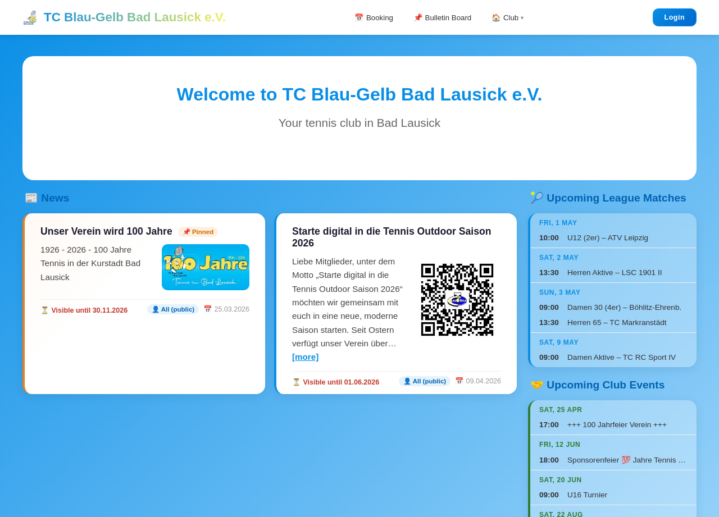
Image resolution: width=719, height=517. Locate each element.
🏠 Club (511, 17)
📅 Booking (368, 17)
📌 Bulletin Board (443, 17)
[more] (305, 357)
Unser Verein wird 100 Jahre (106, 231)
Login (675, 17)
